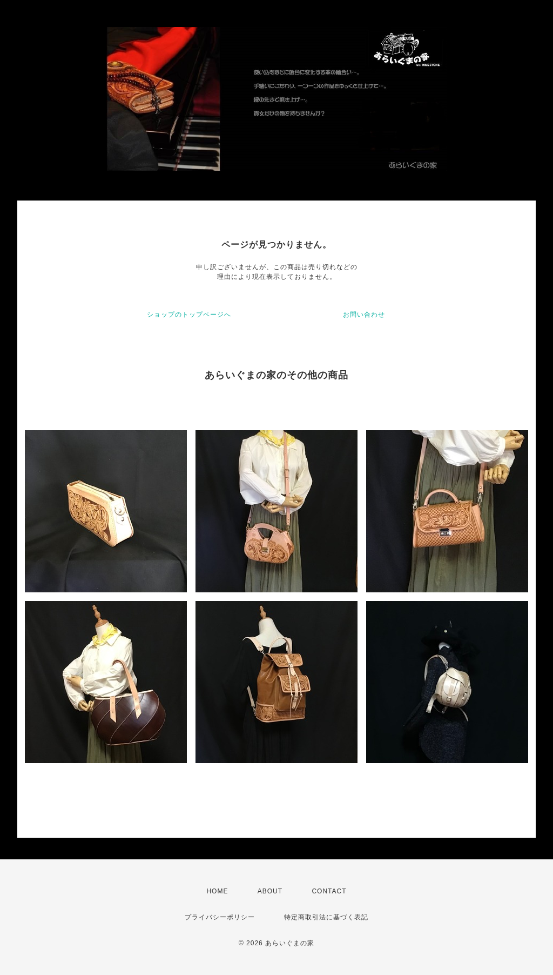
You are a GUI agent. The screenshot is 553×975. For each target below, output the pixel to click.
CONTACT (329, 891)
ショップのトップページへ (189, 314)
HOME (217, 891)
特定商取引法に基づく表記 (326, 917)
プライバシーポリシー (220, 917)
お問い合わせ (364, 314)
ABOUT (270, 891)
